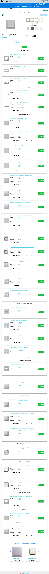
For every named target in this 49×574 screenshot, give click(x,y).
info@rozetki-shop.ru (41, 4)
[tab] (11, 6)
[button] (44, 1)
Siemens (5, 8)
